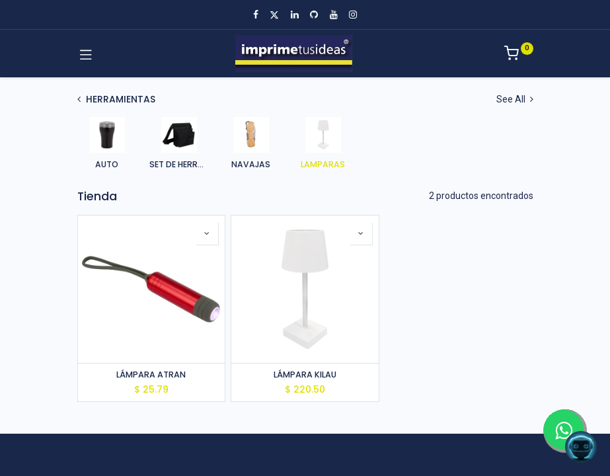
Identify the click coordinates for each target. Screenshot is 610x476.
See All (514, 99)
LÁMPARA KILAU (305, 374)
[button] (207, 233)
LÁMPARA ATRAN (151, 374)
